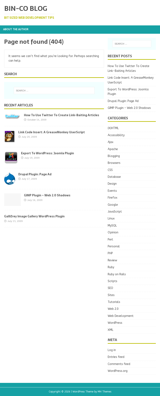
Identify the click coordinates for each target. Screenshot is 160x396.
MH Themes (104, 391)
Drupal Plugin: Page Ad (34, 174)
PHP (110, 253)
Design (112, 184)
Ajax (110, 142)
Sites (111, 295)
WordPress (115, 323)
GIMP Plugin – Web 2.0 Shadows (47, 195)
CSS (110, 170)
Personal (114, 246)
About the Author (15, 29)
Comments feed (119, 364)
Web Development (121, 316)
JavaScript (115, 211)
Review (112, 260)
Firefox (112, 197)
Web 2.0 (113, 309)
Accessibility (116, 135)
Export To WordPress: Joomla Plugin (47, 153)
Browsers (114, 163)
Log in (112, 350)
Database (114, 177)
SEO (110, 288)
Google (113, 205)
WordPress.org (118, 371)
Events (112, 191)
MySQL (112, 225)
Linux (111, 218)
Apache (113, 149)
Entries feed (116, 357)
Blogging (114, 156)
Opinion (113, 232)
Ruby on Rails (117, 274)
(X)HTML (113, 128)
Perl (110, 239)
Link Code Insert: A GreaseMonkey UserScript (51, 132)
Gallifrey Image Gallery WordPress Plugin (34, 216)
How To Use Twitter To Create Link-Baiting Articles (61, 115)
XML (110, 330)
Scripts (112, 281)
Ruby (111, 267)
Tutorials (114, 302)
